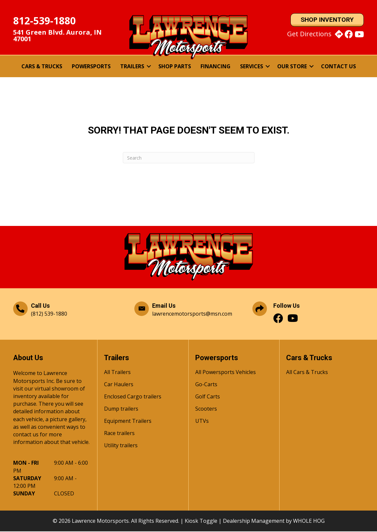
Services (251, 66)
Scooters (206, 410)
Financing (215, 66)
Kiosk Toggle (201, 521)
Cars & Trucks (41, 66)
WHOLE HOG (309, 521)
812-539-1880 (44, 21)
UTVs (202, 422)
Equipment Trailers (127, 422)
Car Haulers (118, 385)
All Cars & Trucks (307, 373)
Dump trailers (121, 410)
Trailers (132, 66)
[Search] (189, 158)
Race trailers (119, 434)
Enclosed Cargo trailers (132, 397)
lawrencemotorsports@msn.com (192, 314)
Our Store (292, 66)
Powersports (91, 66)
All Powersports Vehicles (225, 373)
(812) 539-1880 (49, 314)
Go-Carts (206, 385)
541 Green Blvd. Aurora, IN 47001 (57, 36)
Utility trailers (121, 446)
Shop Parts (174, 66)
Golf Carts (207, 397)
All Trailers (117, 373)
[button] (148, 67)
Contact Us (338, 66)
